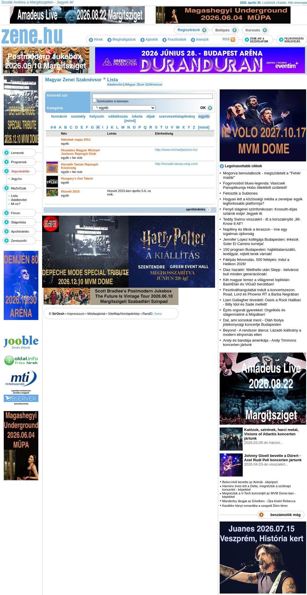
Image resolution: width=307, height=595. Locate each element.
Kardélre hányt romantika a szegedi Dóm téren (255, 505)
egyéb (204, 116)
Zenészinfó (19, 240)
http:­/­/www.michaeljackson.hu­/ (176, 149)
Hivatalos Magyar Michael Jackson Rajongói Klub (80, 151)
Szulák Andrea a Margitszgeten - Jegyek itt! (37, 2)
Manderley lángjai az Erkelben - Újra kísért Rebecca (258, 501)
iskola (137, 116)
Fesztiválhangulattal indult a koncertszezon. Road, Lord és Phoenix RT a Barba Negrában (261, 292)
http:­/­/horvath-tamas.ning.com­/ (176, 163)
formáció (59, 116)
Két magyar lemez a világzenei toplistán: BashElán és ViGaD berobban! (256, 282)
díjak (150, 116)
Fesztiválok (174, 39)
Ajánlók (149, 39)
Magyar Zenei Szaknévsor (73, 79)
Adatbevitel (19, 200)
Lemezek (17, 153)
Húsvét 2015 (70, 191)
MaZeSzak (18, 188)
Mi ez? (15, 204)
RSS (229, 39)
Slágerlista (18, 222)
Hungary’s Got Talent (77, 178)
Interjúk (200, 39)
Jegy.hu (16, 178)
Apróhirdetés (20, 231)
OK (206, 108)
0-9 (53, 127)
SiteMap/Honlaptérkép (124, 313)
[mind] (130, 120)
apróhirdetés (198, 209)
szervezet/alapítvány (177, 116)
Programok (19, 162)
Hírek (96, 39)
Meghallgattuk (121, 39)
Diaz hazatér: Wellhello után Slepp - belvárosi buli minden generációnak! (261, 272)
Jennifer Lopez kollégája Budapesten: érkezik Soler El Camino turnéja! (261, 241)
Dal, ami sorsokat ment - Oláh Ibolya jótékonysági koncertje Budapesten (253, 322)
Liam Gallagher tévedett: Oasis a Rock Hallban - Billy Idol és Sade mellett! (262, 302)
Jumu (158, 313)
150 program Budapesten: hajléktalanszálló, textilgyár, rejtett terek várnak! (259, 251)
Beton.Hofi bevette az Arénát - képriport (250, 482)
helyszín (96, 116)
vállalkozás (118, 116)
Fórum (15, 213)
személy (78, 116)
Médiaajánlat (96, 313)
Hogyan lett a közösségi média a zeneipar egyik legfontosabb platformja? (262, 201)
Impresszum (75, 313)
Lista (14, 195)
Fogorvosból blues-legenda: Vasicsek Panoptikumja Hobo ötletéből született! (255, 185)
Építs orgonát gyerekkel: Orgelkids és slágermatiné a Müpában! (254, 312)
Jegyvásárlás (20, 171)
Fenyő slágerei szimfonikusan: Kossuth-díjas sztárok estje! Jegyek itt (260, 211)
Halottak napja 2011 (76, 139)
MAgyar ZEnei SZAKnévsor (143, 84)
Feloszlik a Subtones (240, 193)
